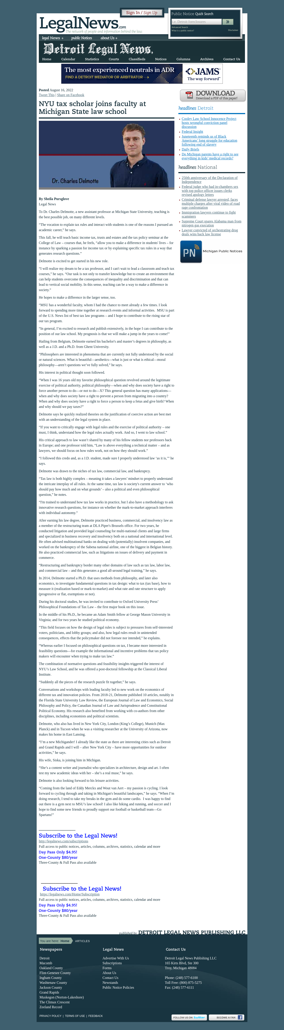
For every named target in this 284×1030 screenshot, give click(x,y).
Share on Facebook (70, 95)
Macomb (45, 963)
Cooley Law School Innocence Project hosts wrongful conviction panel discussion (209, 123)
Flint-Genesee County (55, 973)
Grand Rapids (49, 992)
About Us (109, 973)
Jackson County (50, 987)
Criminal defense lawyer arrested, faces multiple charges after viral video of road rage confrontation (211, 203)
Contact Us (110, 978)
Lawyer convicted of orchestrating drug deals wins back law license (210, 232)
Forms (107, 968)
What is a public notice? (183, 30)
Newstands (110, 982)
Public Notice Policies (118, 987)
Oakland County (51, 968)
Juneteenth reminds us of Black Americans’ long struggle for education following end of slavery (209, 140)
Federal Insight (192, 131)
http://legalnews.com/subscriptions (63, 841)
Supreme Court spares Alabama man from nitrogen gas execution (211, 223)
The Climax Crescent (54, 1002)
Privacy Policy (50, 1016)
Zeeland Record (50, 1007)
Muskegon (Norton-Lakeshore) (61, 997)
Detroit (44, 958)
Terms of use (75, 1016)
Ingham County (50, 978)
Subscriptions (112, 963)
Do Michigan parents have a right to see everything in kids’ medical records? (210, 156)
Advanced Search (180, 27)
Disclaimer (233, 30)
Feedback (96, 1016)
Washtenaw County (53, 982)
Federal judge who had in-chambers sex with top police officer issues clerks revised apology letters (210, 190)
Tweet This (47, 95)
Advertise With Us (116, 958)
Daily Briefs (190, 149)
